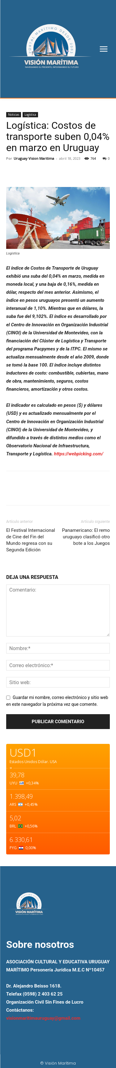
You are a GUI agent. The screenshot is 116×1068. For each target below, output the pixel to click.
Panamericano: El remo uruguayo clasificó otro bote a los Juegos (86, 536)
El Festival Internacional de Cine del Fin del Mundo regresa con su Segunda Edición (30, 540)
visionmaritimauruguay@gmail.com (43, 1018)
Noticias (13, 114)
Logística (30, 114)
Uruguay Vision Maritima (34, 158)
